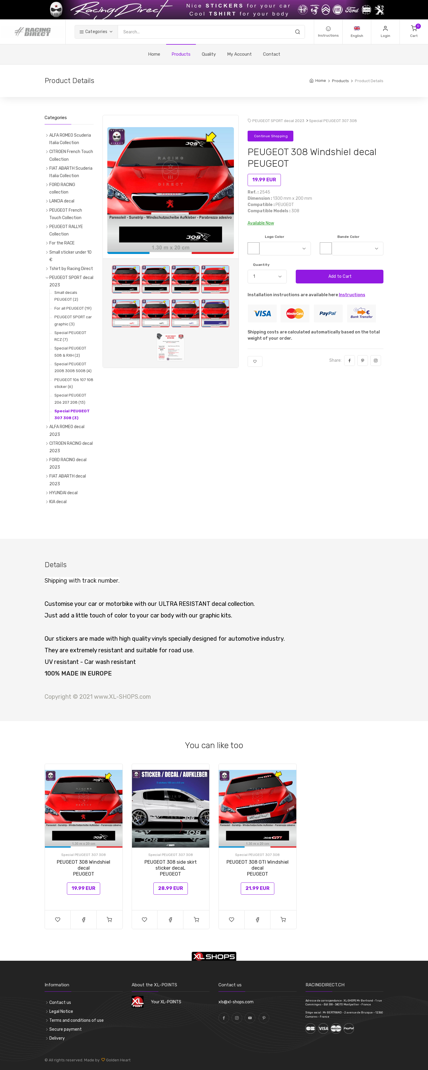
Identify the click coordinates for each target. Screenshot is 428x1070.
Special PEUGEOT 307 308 (333, 120)
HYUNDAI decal (63, 492)
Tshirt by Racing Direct (71, 268)
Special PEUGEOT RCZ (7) (70, 336)
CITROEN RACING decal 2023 (71, 447)
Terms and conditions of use (76, 1020)
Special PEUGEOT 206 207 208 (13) (70, 398)
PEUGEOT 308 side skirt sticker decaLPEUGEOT (170, 868)
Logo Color (274, 237)
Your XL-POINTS (166, 1002)
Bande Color (348, 237)
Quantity (261, 265)
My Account (239, 54)
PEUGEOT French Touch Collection (65, 214)
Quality (209, 54)
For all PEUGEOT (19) (73, 308)
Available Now (261, 223)
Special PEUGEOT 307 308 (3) (72, 414)
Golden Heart (117, 1060)
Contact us (60, 1002)
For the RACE (62, 243)
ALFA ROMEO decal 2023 (66, 430)
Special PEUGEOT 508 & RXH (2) (70, 351)
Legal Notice (61, 1011)
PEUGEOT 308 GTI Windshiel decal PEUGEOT (257, 868)
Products (181, 54)
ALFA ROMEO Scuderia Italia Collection (70, 139)
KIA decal (58, 501)
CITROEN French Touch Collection (71, 155)
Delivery (57, 1038)
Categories (93, 31)
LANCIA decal (61, 201)
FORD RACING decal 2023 (67, 463)
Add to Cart (339, 276)
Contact (271, 54)
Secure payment (65, 1029)
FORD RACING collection (62, 188)
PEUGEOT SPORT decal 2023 (71, 281)
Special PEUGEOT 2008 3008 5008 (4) (73, 367)
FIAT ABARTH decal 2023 (67, 480)
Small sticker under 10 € (70, 256)
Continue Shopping (270, 136)
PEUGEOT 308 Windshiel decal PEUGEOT (83, 868)
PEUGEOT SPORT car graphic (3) (73, 320)
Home (154, 54)
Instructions (352, 294)
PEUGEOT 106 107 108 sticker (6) (73, 383)
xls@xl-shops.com (236, 1002)
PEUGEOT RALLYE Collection (66, 230)
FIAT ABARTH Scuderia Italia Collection (70, 172)
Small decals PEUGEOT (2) (66, 296)
